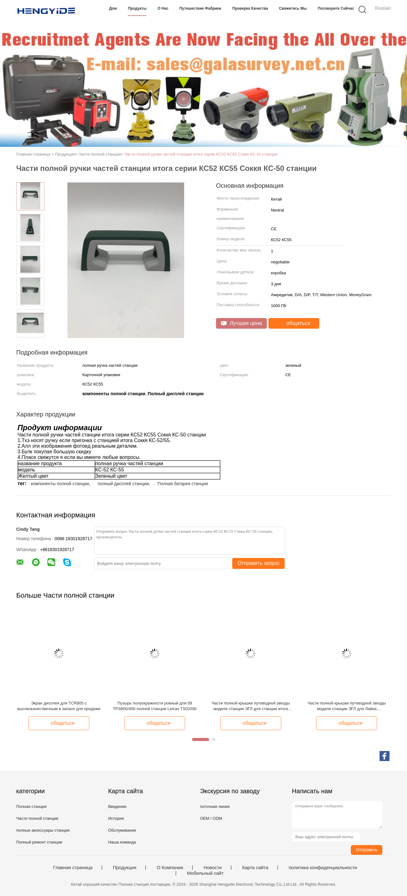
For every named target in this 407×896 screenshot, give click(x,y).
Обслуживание (122, 830)
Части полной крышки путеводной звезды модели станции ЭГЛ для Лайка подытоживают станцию (346, 706)
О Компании (170, 867)
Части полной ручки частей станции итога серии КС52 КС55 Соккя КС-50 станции (200, 154)
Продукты (137, 8)
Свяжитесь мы (293, 8)
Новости (212, 867)
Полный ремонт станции (39, 842)
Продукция (124, 867)
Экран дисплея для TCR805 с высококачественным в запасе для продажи (59, 706)
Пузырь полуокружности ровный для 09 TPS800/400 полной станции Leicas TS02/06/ (155, 706)
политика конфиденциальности (323, 867)
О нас (163, 8)
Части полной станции (37, 818)
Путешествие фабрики (200, 8)
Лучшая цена (241, 323)
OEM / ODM (211, 818)
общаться (294, 323)
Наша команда (122, 842)
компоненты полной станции (60, 483)
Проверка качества (250, 8)
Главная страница (72, 867)
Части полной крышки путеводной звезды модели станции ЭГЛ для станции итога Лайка (251, 706)
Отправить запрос (258, 563)
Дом (113, 8)
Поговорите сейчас (336, 8)
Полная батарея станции (183, 483)
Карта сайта (255, 867)
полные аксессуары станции (43, 830)
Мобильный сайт (205, 873)
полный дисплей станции (123, 483)
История (116, 818)
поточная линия (215, 806)
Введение (117, 806)
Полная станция (31, 806)
